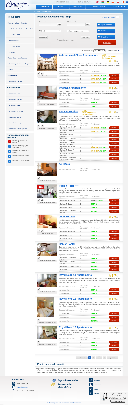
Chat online (118, 401)
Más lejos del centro (15, 81)
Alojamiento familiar (15, 117)
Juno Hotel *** (67, 216)
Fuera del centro (14, 75)
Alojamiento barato (15, 105)
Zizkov (11, 69)
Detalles (114, 75)
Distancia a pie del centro (17, 58)
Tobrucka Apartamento (72, 87)
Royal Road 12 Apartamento (75, 298)
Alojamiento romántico (16, 111)
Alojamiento (44, 7)
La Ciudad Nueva (14, 34)
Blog (74, 2)
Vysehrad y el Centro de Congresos (20, 64)
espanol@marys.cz (22, 387)
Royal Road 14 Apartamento (75, 275)
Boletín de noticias (61, 2)
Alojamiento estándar (15, 99)
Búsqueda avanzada (108, 17)
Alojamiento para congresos (18, 128)
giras (60, 7)
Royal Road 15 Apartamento (75, 327)
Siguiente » (112, 358)
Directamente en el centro (17, 23)
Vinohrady (12, 52)
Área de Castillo (14, 40)
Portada (37, 11)
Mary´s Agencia (53, 403)
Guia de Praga (98, 7)
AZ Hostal (64, 164)
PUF (79, 2)
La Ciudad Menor (14, 46)
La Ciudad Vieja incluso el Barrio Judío (21, 29)
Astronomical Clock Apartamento (78, 55)
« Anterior (82, 358)
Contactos (88, 2)
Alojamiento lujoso (15, 94)
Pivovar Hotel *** (68, 111)
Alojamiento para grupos (17, 123)
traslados (78, 7)
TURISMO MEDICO (120, 7)
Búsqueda (106, 43)
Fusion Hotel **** (68, 185)
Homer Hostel (67, 244)
